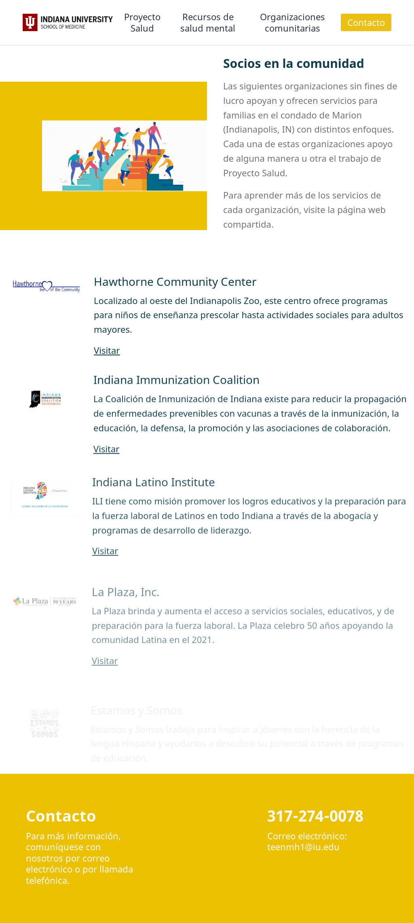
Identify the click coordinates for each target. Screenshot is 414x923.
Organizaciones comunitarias (292, 22)
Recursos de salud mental (207, 22)
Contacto (366, 22)
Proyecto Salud (142, 22)
